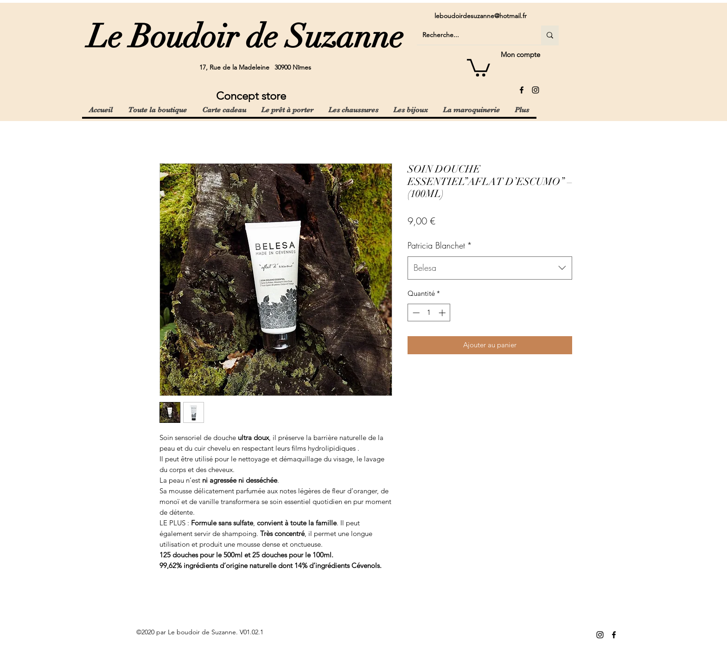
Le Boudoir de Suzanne (245, 37)
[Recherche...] (472, 35)
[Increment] (443, 312)
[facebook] (521, 90)
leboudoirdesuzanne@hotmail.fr (480, 16)
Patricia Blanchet (440, 245)
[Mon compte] (507, 54)
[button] (478, 67)
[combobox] (490, 268)
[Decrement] (415, 312)
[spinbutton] (429, 312)
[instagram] (535, 90)
